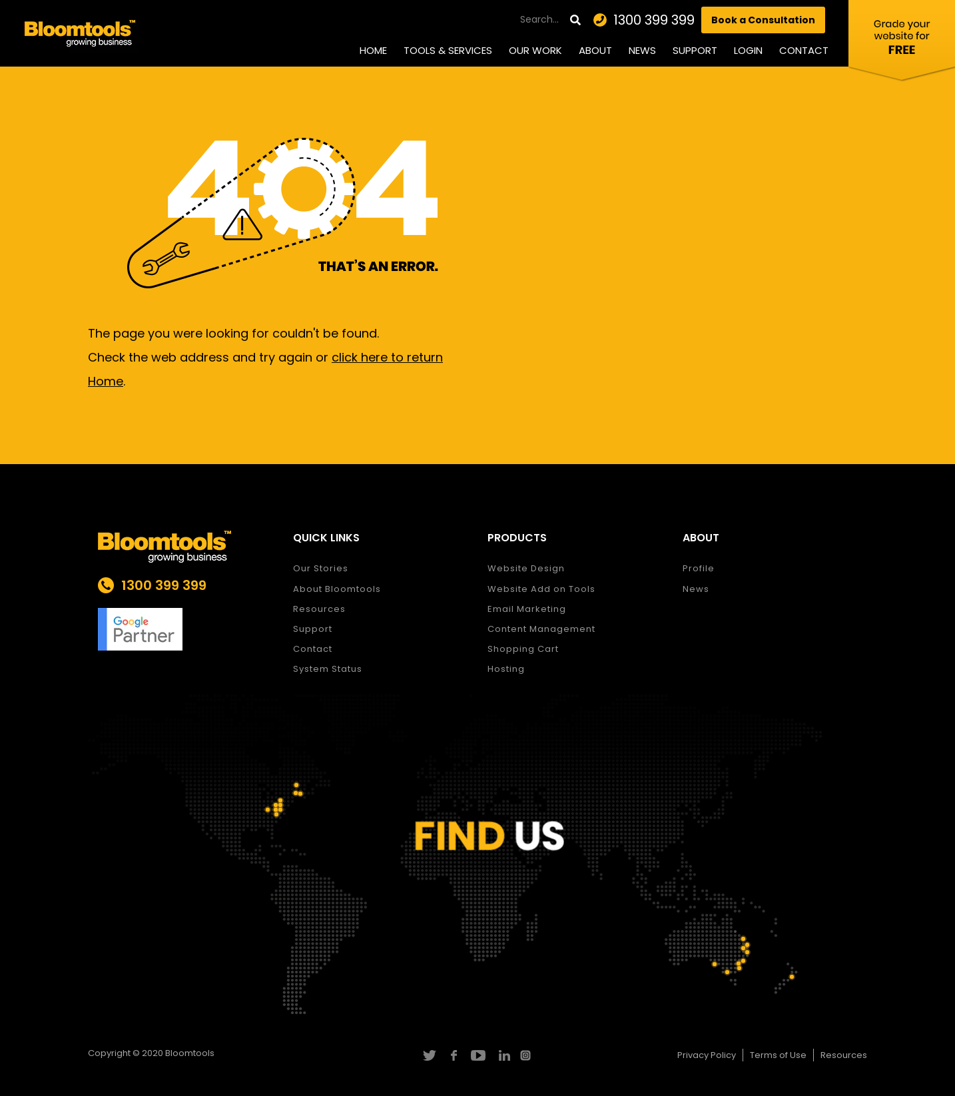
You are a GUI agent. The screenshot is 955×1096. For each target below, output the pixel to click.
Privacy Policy (706, 1055)
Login (748, 50)
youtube (478, 1055)
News (642, 50)
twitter (429, 1055)
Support (695, 50)
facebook (453, 1055)
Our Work (535, 50)
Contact (803, 50)
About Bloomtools (337, 589)
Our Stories (320, 568)
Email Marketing (526, 609)
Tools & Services (448, 50)
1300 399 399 (654, 20)
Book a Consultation (763, 20)
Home (373, 50)
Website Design (526, 568)
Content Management (541, 629)
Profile (699, 568)
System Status (327, 669)
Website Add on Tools (541, 589)
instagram (527, 1055)
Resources (319, 609)
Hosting (506, 669)
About (595, 50)
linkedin (502, 1055)
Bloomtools (189, 1053)
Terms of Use (778, 1055)
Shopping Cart (523, 649)
